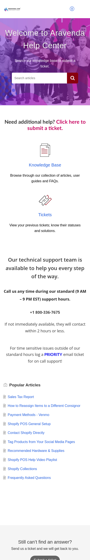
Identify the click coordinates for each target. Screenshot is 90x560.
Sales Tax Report (21, 397)
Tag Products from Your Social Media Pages (41, 442)
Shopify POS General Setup (29, 424)
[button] (72, 9)
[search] (39, 78)
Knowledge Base (45, 165)
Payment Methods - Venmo (28, 415)
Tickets (45, 214)
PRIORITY (53, 355)
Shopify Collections (22, 469)
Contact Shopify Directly (26, 433)
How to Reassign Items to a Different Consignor (44, 406)
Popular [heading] (24, 385)
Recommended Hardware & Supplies (36, 451)
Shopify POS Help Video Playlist (32, 460)
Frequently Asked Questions (29, 478)
